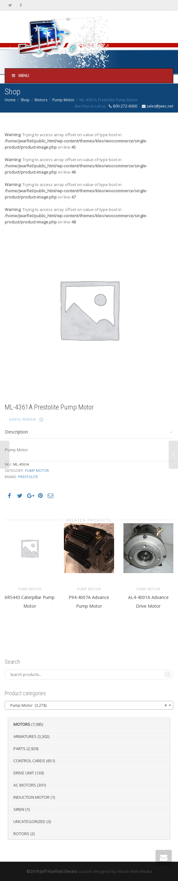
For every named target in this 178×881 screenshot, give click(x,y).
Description (16, 432)
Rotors (21, 833)
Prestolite (28, 476)
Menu (20, 75)
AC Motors (24, 785)
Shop (25, 100)
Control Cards (29, 761)
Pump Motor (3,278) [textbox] (87, 705)
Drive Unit (23, 773)
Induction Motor (31, 797)
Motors (41, 100)
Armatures (24, 736)
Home (10, 100)
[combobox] (89, 705)
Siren (18, 809)
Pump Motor (63, 100)
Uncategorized (29, 821)
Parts (19, 748)
